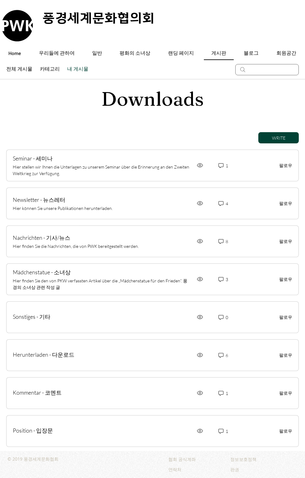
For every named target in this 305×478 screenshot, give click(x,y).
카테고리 (50, 69)
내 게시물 (77, 69)
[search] (267, 69)
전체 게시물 (19, 69)
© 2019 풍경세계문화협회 (33, 459)
